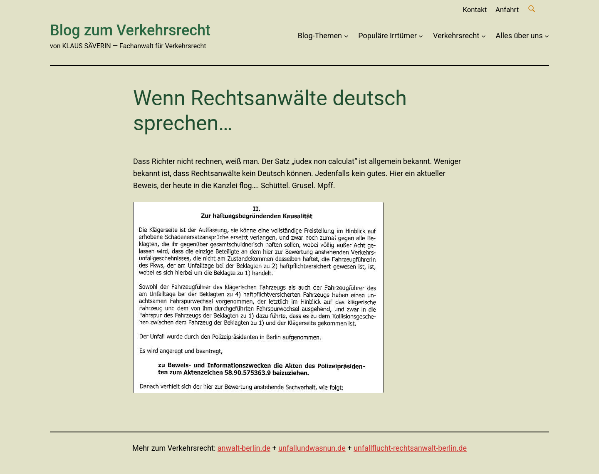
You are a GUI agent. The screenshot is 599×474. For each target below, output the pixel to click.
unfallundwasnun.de (312, 448)
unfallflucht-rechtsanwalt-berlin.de (410, 448)
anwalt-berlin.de (244, 448)
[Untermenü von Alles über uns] (547, 36)
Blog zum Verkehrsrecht (130, 30)
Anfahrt (507, 9)
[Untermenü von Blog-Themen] (346, 36)
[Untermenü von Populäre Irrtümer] (420, 36)
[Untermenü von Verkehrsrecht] (483, 36)
